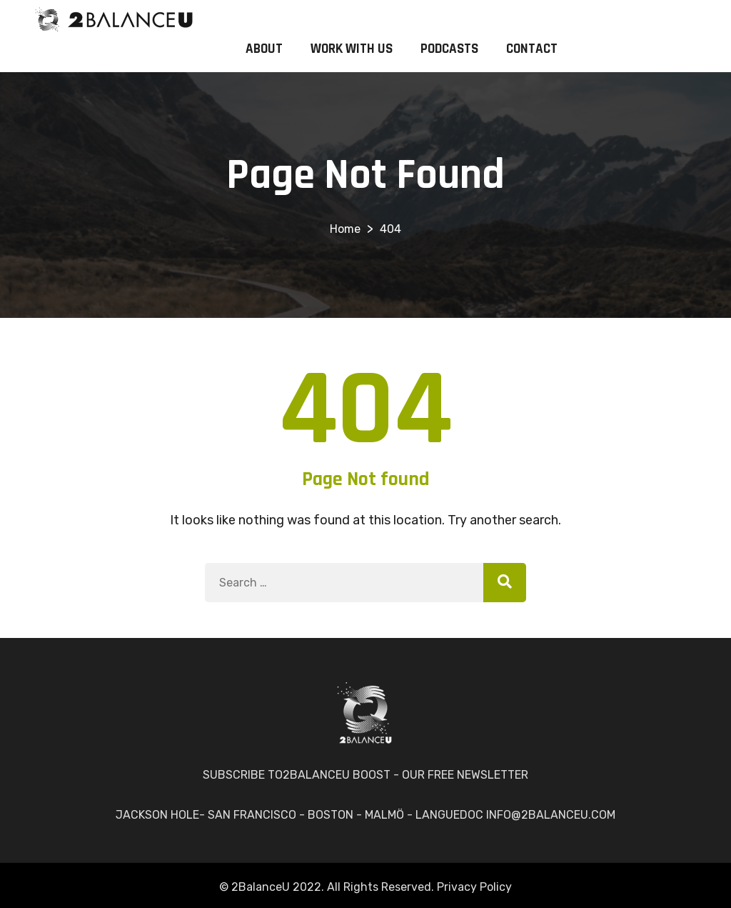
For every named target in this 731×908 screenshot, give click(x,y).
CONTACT (532, 49)
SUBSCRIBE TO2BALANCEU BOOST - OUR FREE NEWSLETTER (365, 775)
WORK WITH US (352, 49)
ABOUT (264, 49)
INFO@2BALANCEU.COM (550, 815)
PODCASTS (449, 49)
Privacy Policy (474, 887)
